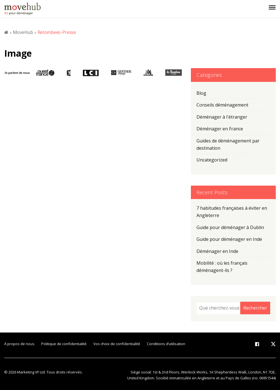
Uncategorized (211, 160)
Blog (201, 93)
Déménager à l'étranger (221, 117)
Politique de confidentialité (64, 343)
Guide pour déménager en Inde (229, 239)
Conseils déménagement (222, 105)
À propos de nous (19, 343)
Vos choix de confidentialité (116, 343)
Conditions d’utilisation (166, 343)
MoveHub (23, 32)
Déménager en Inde (217, 251)
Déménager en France (219, 129)
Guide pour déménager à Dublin (230, 227)
